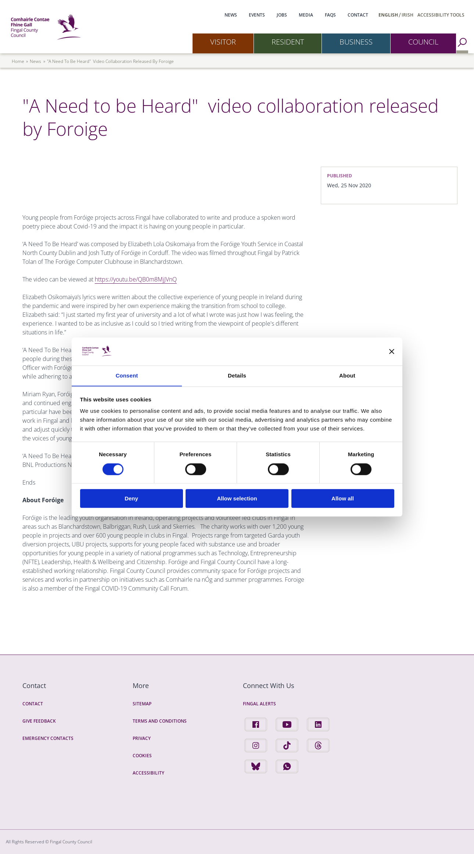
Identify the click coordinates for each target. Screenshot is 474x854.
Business (356, 42)
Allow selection (237, 499)
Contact (358, 15)
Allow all (342, 499)
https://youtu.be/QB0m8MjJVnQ (136, 279)
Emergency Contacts (47, 738)
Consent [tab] (127, 375)
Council (423, 42)
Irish (407, 15)
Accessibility (148, 773)
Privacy (142, 738)
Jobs (282, 15)
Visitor (223, 42)
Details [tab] (237, 375)
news (35, 61)
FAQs (330, 15)
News (231, 15)
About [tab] (347, 375)
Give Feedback (39, 721)
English (388, 15)
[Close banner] (391, 351)
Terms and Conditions (160, 721)
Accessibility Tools (440, 15)
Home (18, 61)
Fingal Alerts (259, 704)
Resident (288, 42)
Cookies (142, 755)
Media (306, 15)
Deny (131, 499)
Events (257, 15)
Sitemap (142, 704)
